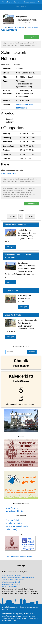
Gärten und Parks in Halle (17, 526)
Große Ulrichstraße (13, 315)
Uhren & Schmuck (32, 27)
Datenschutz (24, 607)
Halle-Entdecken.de (10, 2)
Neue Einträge (12, 508)
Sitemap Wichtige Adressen (11, 618)
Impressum (13, 587)
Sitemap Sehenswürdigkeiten (12, 614)
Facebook (12, 216)
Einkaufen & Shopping (17, 27)
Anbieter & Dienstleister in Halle (13, 580)
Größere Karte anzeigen (8, 173)
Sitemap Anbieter (28, 616)
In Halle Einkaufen (14, 523)
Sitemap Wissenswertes (30, 618)
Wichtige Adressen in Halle (11, 582)
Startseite (4, 27)
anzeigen (10, 247)
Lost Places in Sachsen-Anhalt (19, 556)
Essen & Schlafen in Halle (10, 578)
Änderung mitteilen (31, 37)
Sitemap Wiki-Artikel (9, 621)
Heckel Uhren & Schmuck (15, 225)
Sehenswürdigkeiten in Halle (12, 575)
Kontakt (5, 609)
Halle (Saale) (11, 529)
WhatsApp (30, 216)
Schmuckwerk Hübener (9, 29)
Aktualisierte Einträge (15, 511)
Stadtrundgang (29, 2)
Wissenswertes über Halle (11, 584)
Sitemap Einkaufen (15, 616)
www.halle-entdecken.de (10, 607)
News (4, 587)
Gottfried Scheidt (13, 520)
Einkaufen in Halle (28, 578)
